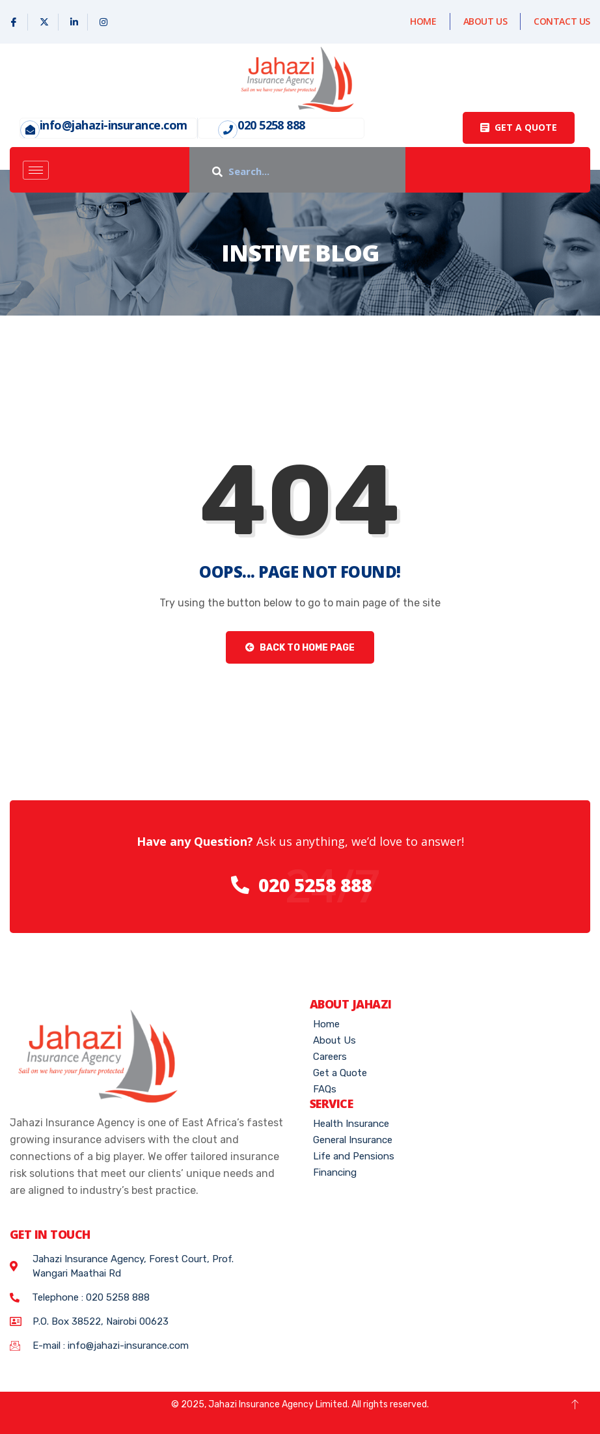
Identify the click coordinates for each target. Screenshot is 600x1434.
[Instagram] (103, 22)
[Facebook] (14, 22)
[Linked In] (74, 22)
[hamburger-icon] (36, 170)
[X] (45, 22)
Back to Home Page (300, 647)
